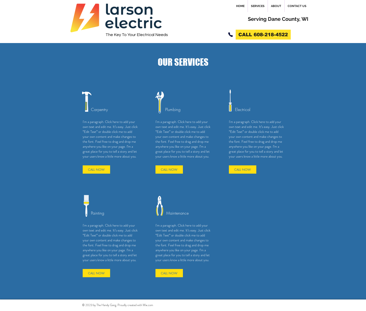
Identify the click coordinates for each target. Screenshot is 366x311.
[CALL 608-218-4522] (263, 35)
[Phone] (231, 34)
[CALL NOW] (96, 169)
